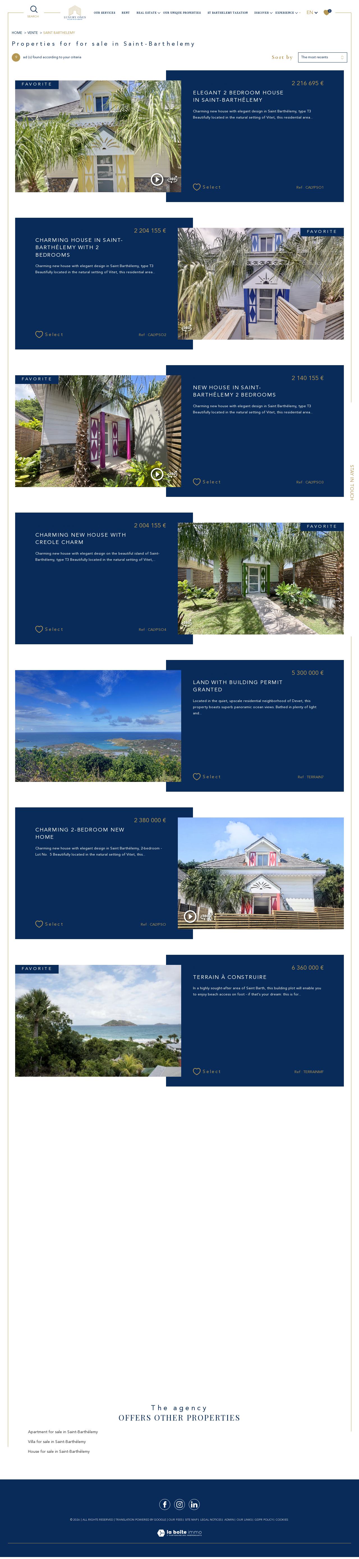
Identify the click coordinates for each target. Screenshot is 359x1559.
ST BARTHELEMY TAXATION (228, 12)
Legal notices (211, 1519)
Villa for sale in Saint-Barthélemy (57, 1442)
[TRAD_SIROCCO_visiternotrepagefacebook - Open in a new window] (164, 1504)
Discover (261, 12)
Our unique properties (182, 12)
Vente (32, 33)
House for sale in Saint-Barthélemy (59, 1452)
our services (104, 12)
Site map (191, 1519)
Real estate (147, 12)
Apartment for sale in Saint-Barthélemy (63, 1432)
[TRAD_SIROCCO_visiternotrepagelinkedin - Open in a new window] (194, 1504)
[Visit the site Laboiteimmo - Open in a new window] (179, 1539)
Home (17, 33)
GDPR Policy (264, 1519)
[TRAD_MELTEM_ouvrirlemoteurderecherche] (33, 12)
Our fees (175, 1519)
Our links (244, 1519)
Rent (126, 12)
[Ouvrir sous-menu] (159, 12)
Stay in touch (351, 483)
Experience (284, 12)
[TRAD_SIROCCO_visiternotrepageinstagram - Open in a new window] (179, 1504)
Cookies (282, 1519)
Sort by (282, 57)
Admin (229, 1519)
